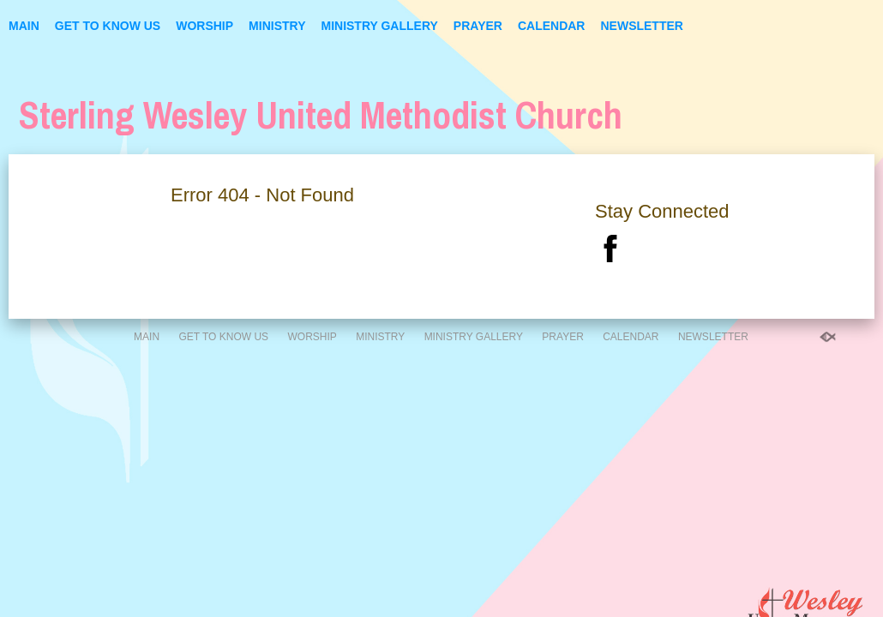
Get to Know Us (107, 26)
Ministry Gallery (379, 26)
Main (24, 26)
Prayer (478, 26)
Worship (204, 26)
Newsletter (641, 26)
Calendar (552, 26)
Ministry (277, 26)
